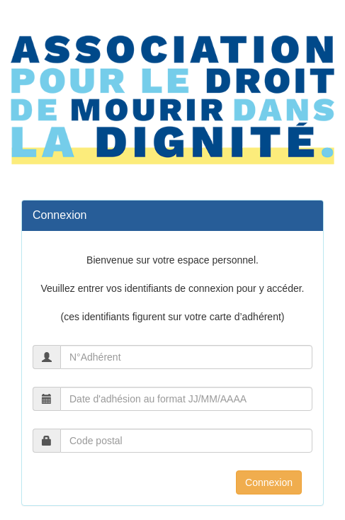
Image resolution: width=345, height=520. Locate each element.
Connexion (269, 482)
